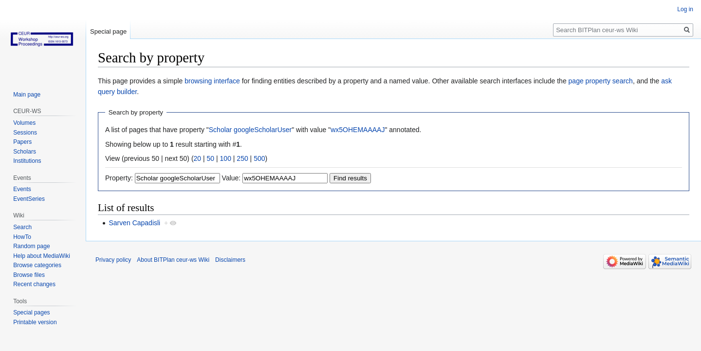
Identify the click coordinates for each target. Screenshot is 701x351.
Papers (22, 141)
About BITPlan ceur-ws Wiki (173, 259)
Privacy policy (113, 259)
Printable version (34, 322)
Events (22, 189)
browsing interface (212, 81)
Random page (31, 246)
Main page (26, 94)
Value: (231, 178)
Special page (108, 31)
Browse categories (37, 265)
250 (242, 158)
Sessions (25, 132)
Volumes (24, 122)
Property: (119, 178)
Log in (685, 9)
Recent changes (34, 284)
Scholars (24, 151)
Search (22, 227)
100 (225, 158)
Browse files (29, 275)
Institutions (27, 160)
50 (211, 158)
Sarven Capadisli (134, 223)
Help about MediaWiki (41, 256)
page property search (601, 81)
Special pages (31, 312)
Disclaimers (230, 259)
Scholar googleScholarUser (250, 130)
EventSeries (29, 198)
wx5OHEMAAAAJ (358, 130)
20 (198, 158)
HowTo (22, 237)
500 (259, 158)
